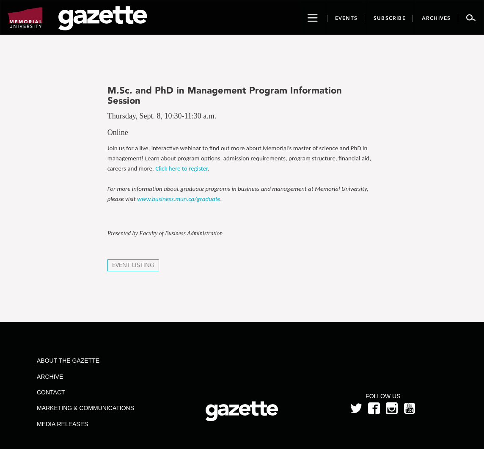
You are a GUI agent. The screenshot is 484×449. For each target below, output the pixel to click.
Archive (50, 376)
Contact (51, 392)
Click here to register (181, 168)
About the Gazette (68, 360)
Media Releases (62, 424)
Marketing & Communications (85, 408)
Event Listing (133, 265)
